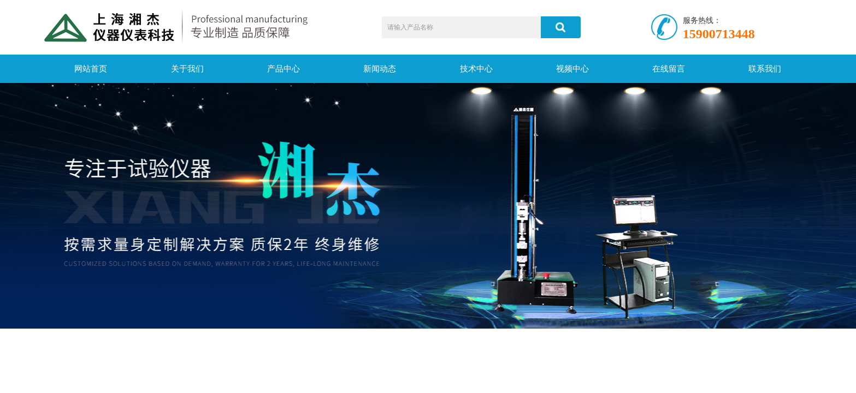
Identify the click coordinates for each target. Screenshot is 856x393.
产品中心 (283, 68)
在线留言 (668, 68)
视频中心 (572, 68)
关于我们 (187, 68)
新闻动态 (379, 68)
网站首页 (90, 68)
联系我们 (764, 68)
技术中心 (476, 68)
